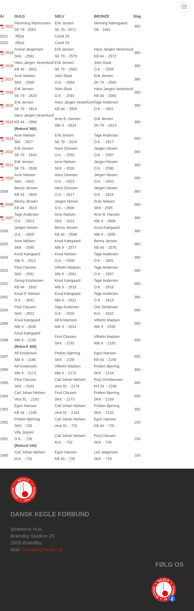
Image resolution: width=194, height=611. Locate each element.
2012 (9, 152)
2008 (9, 204)
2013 (9, 138)
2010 (9, 178)
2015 (9, 105)
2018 (9, 66)
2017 (9, 79)
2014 (9, 122)
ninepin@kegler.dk (42, 549)
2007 (9, 218)
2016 (9, 92)
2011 (9, 165)
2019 (9, 53)
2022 (9, 26)
